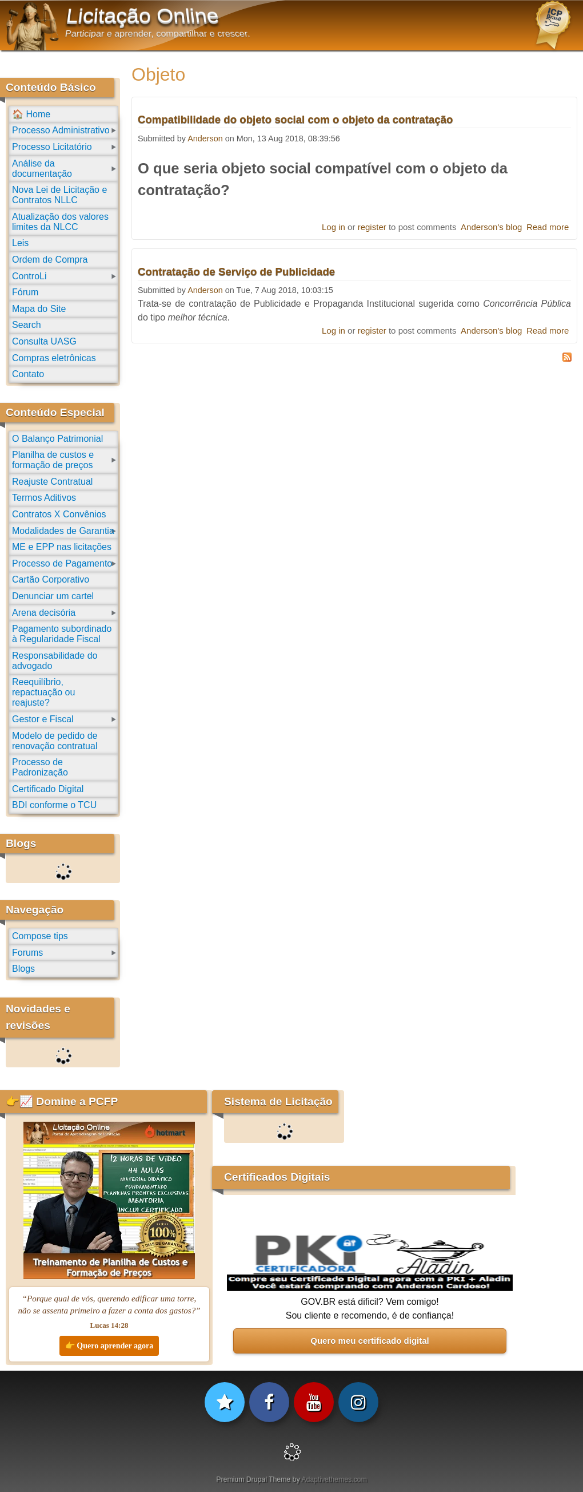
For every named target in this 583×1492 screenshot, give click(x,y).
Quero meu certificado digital (369, 1340)
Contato (28, 374)
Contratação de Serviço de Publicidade (236, 272)
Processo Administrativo (61, 130)
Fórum (25, 292)
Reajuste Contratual (52, 481)
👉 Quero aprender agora (109, 1345)
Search (26, 325)
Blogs (23, 968)
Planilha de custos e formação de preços (53, 460)
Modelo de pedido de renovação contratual (54, 741)
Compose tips (40, 936)
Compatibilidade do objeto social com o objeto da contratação (295, 119)
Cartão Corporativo (50, 579)
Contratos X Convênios (59, 514)
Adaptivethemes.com (333, 1479)
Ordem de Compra (50, 259)
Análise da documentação (42, 169)
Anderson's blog (491, 227)
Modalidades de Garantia (63, 531)
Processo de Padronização (40, 767)
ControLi (29, 276)
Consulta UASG (44, 341)
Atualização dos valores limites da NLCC (60, 222)
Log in (333, 227)
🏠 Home (31, 114)
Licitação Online (143, 16)
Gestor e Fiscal (43, 719)
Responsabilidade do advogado (54, 661)
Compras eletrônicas (54, 358)
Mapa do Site (39, 309)
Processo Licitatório (52, 147)
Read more (547, 227)
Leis (20, 243)
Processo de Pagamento (62, 563)
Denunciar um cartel (53, 596)
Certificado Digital (47, 789)
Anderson (205, 138)
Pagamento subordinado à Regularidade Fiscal (61, 634)
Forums (27, 952)
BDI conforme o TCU (54, 805)
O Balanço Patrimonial (57, 439)
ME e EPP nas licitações (61, 547)
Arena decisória (43, 613)
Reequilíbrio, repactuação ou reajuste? (43, 692)
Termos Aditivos (44, 497)
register (372, 227)
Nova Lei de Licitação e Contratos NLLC (59, 195)
